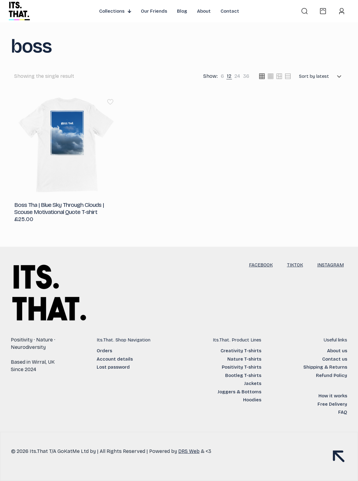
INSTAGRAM (330, 265)
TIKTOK (295, 265)
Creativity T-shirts (241, 350)
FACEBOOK (261, 265)
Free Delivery (332, 404)
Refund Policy (331, 375)
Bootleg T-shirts (243, 375)
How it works (332, 396)
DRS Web (189, 451)
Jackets (252, 383)
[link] (222, 76)
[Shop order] (321, 76)
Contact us (334, 359)
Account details (115, 359)
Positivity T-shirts (241, 367)
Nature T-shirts (244, 359)
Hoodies (252, 400)
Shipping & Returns (325, 367)
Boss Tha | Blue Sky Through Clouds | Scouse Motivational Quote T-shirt (59, 208)
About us (337, 350)
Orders (104, 350)
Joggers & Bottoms (239, 392)
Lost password (113, 367)
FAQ (342, 412)
